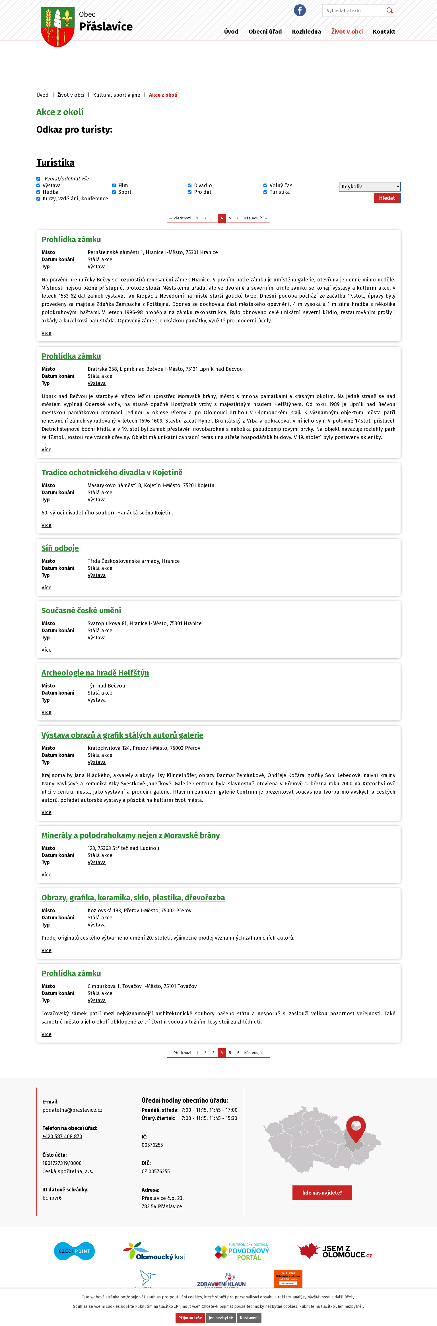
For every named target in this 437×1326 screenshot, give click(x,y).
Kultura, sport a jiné (116, 95)
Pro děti (203, 192)
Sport (124, 192)
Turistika (55, 162)
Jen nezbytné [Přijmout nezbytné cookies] (221, 1317)
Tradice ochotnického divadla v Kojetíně (112, 472)
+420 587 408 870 (62, 1136)
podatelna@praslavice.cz (72, 1110)
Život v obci (347, 31)
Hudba (51, 192)
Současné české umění (81, 610)
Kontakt (384, 31)
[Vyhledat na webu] (351, 11)
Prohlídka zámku (71, 239)
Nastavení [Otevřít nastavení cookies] (249, 1317)
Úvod (231, 31)
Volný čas (281, 185)
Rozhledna (306, 31)
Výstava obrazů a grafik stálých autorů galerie (122, 735)
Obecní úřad (265, 31)
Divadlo (203, 185)
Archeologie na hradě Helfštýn (95, 673)
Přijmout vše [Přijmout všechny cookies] (190, 1317)
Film (123, 185)
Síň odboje (60, 548)
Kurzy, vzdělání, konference (75, 198)
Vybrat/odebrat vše (66, 179)
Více (46, 333)
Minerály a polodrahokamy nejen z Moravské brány (131, 835)
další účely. (345, 1297)
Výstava (52, 185)
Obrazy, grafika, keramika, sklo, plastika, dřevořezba (133, 897)
